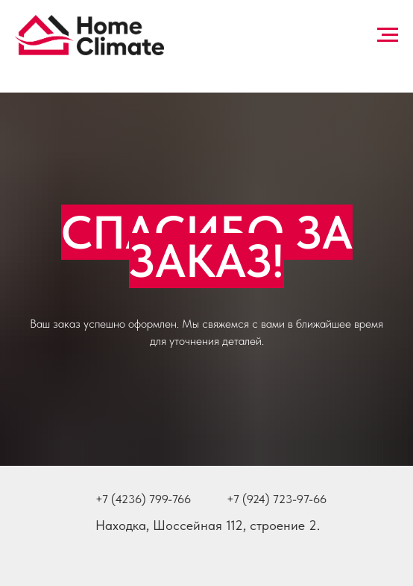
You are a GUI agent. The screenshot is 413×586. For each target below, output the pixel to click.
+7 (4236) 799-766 (143, 499)
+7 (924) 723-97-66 (277, 499)
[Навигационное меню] (387, 35)
